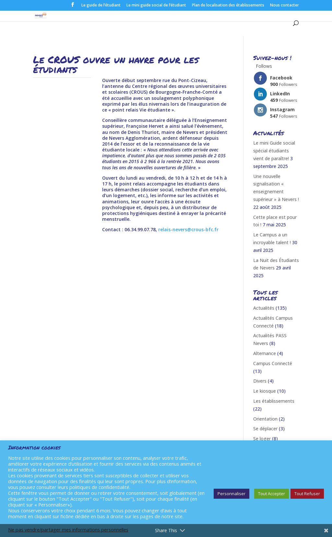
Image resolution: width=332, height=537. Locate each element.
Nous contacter (284, 5)
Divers (260, 381)
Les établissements (273, 401)
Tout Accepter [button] (271, 493)
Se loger (262, 439)
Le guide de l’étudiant (101, 5)
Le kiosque (264, 391)
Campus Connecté (272, 363)
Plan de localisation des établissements (228, 5)
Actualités (263, 308)
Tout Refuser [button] (307, 493)
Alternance (264, 353)
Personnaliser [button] (231, 493)
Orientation (265, 419)
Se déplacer (265, 428)
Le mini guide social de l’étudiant (156, 5)
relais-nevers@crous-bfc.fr (188, 229)
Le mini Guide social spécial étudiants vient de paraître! (274, 150)
